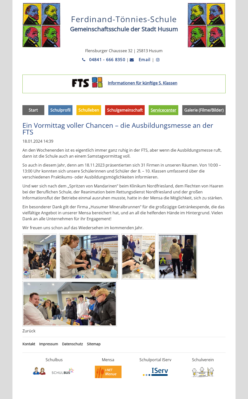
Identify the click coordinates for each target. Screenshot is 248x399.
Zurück (28, 331)
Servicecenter (163, 110)
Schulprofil (60, 110)
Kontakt (28, 344)
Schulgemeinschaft (125, 110)
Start (33, 110)
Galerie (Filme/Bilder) (204, 110)
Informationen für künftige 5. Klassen (142, 83)
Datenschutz (72, 344)
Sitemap (94, 344)
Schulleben (88, 110)
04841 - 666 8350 (104, 59)
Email (141, 59)
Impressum (48, 344)
